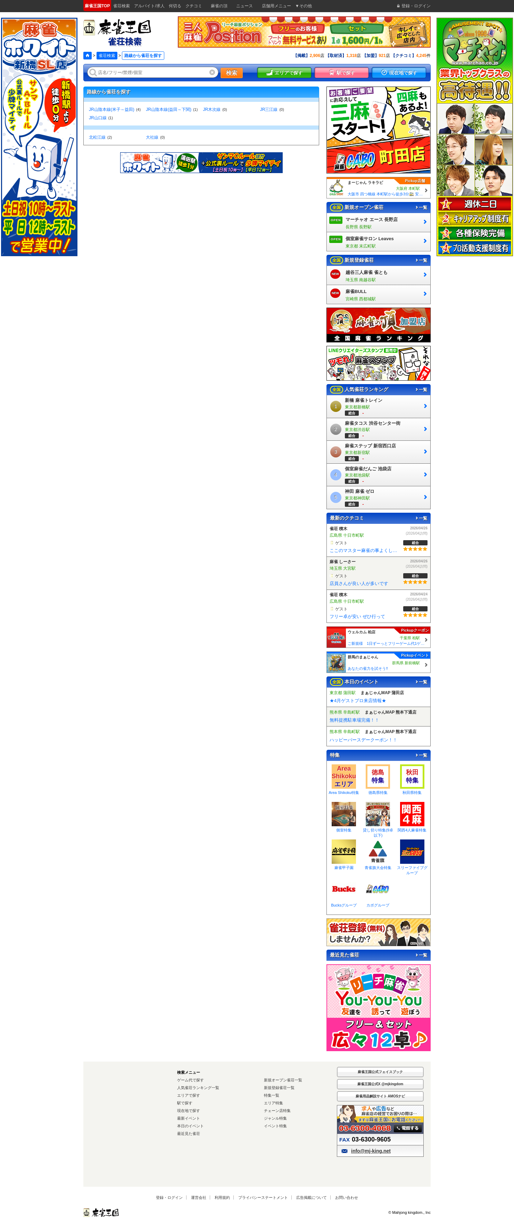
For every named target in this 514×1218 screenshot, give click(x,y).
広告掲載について (311, 1197)
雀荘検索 (107, 55)
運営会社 (198, 1197)
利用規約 (222, 1197)
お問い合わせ (346, 1197)
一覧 (421, 207)
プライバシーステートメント (263, 1197)
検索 (231, 73)
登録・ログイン (169, 1197)
